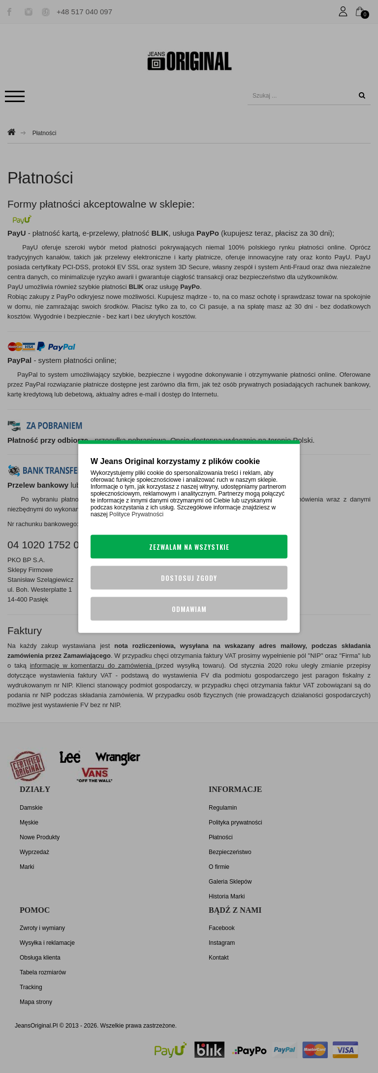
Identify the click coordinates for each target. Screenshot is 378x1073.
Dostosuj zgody (189, 578)
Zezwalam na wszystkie (189, 547)
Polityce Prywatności (136, 514)
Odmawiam (189, 609)
